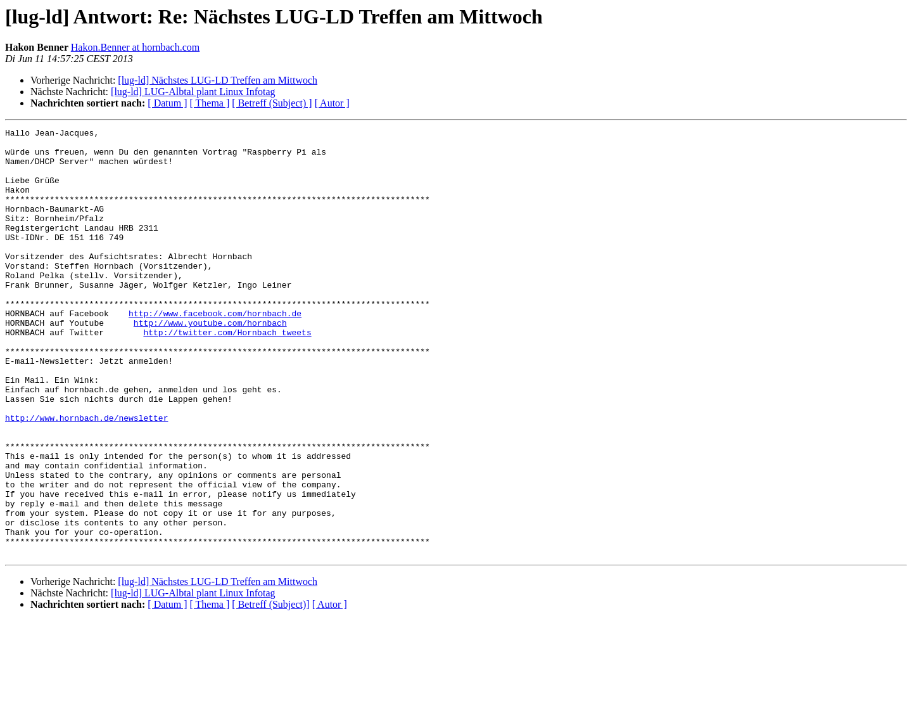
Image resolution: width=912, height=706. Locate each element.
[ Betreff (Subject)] (270, 689)
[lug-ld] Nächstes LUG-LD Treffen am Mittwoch (217, 80)
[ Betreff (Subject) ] (272, 103)
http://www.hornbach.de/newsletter (86, 476)
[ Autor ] (332, 103)
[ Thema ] (210, 103)
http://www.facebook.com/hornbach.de (215, 351)
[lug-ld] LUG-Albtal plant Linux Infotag (193, 91)
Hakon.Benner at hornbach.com (135, 47)
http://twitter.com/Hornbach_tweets (227, 374)
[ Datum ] (167, 103)
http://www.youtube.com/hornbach (210, 362)
